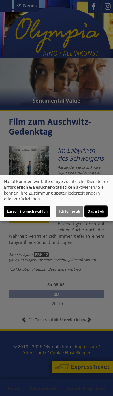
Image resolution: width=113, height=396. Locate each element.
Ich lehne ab (69, 211)
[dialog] (56, 198)
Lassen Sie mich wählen (27, 211)
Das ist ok (96, 211)
